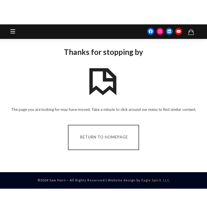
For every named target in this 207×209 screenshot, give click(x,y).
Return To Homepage (104, 137)
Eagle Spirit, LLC (155, 180)
